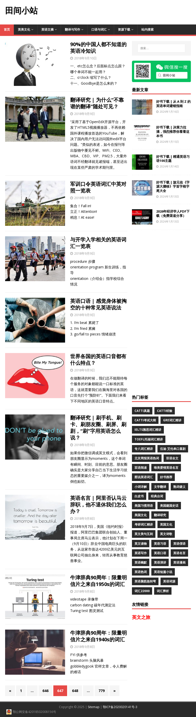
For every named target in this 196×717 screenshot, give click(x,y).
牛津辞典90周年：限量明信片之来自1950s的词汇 (98, 581)
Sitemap (94, 707)
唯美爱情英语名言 (166, 467)
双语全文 (172, 458)
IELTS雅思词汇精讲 (147, 429)
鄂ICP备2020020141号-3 (120, 707)
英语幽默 (140, 562)
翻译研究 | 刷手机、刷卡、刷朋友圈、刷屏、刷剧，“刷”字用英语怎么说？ (98, 427)
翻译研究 (160, 515)
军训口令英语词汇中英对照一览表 (98, 187)
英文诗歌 (166, 534)
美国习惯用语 (143, 505)
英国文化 (166, 524)
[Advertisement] (119, 11)
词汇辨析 (163, 591)
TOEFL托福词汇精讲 (148, 439)
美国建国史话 (169, 505)
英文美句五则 (143, 534)
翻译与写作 (72, 29)
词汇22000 (142, 591)
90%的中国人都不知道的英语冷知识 (98, 47)
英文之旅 (141, 617)
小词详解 (140, 487)
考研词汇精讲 (143, 524)
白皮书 (139, 496)
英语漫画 (179, 562)
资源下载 (124, 29)
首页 (7, 29)
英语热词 (140, 572)
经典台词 (157, 496)
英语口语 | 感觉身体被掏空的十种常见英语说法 (98, 304)
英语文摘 (47, 29)
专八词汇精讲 (143, 449)
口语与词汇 (99, 29)
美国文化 (140, 515)
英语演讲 (160, 562)
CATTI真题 (142, 411)
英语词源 (169, 581)
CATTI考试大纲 (145, 420)
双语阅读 (140, 467)
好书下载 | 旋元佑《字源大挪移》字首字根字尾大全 (173, 186)
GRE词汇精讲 (172, 420)
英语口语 (160, 553)
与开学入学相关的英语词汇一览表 (98, 243)
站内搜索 (147, 29)
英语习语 (160, 543)
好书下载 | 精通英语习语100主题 (173, 158)
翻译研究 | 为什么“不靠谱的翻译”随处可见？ (97, 103)
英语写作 (140, 553)
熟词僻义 (179, 487)
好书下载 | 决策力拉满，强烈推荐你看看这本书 (172, 131)
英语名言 (179, 553)
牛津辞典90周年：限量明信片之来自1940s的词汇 (98, 636)
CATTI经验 (164, 411)
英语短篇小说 (163, 572)
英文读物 (140, 543)
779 (102, 690)
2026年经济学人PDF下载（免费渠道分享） (173, 213)
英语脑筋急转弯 (145, 581)
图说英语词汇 (143, 477)
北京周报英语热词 (146, 458)
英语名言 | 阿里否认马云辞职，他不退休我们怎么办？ (98, 504)
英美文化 (24, 29)
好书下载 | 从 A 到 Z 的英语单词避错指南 (173, 103)
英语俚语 (179, 543)
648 (75, 690)
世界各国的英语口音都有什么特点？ (98, 359)
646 (45, 690)
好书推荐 (166, 477)
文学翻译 (160, 487)
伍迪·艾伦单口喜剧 (173, 449)
